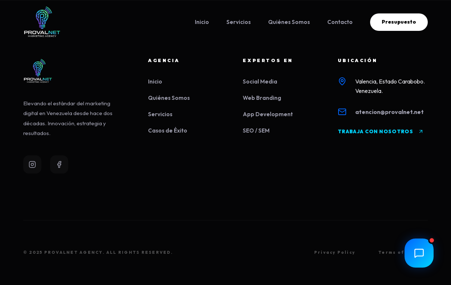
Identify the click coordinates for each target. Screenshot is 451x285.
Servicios (238, 22)
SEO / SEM (256, 130)
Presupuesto (399, 22)
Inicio (202, 22)
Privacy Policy (334, 252)
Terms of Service (403, 252)
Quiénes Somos (289, 22)
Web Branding (262, 97)
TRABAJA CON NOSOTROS (381, 131)
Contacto (340, 22)
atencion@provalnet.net (389, 111)
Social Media (260, 81)
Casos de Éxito (167, 130)
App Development (268, 114)
